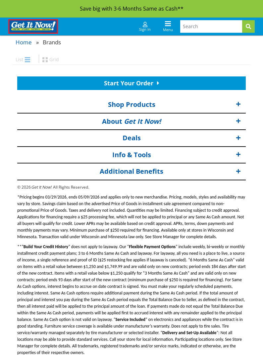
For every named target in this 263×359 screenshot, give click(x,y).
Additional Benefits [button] (170, 171)
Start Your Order (131, 83)
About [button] (171, 121)
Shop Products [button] (174, 105)
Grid (50, 59)
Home (24, 42)
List (23, 59)
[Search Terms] (211, 26)
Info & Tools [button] (176, 155)
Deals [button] (182, 138)
